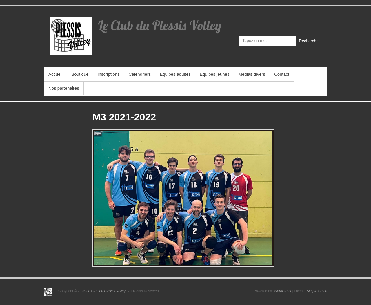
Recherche (309, 41)
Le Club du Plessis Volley (159, 25)
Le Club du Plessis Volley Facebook (316, 22)
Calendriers (139, 74)
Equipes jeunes (215, 74)
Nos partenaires (63, 88)
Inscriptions (109, 74)
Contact (281, 74)
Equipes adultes (175, 74)
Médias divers (251, 74)
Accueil (55, 74)
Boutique (79, 74)
